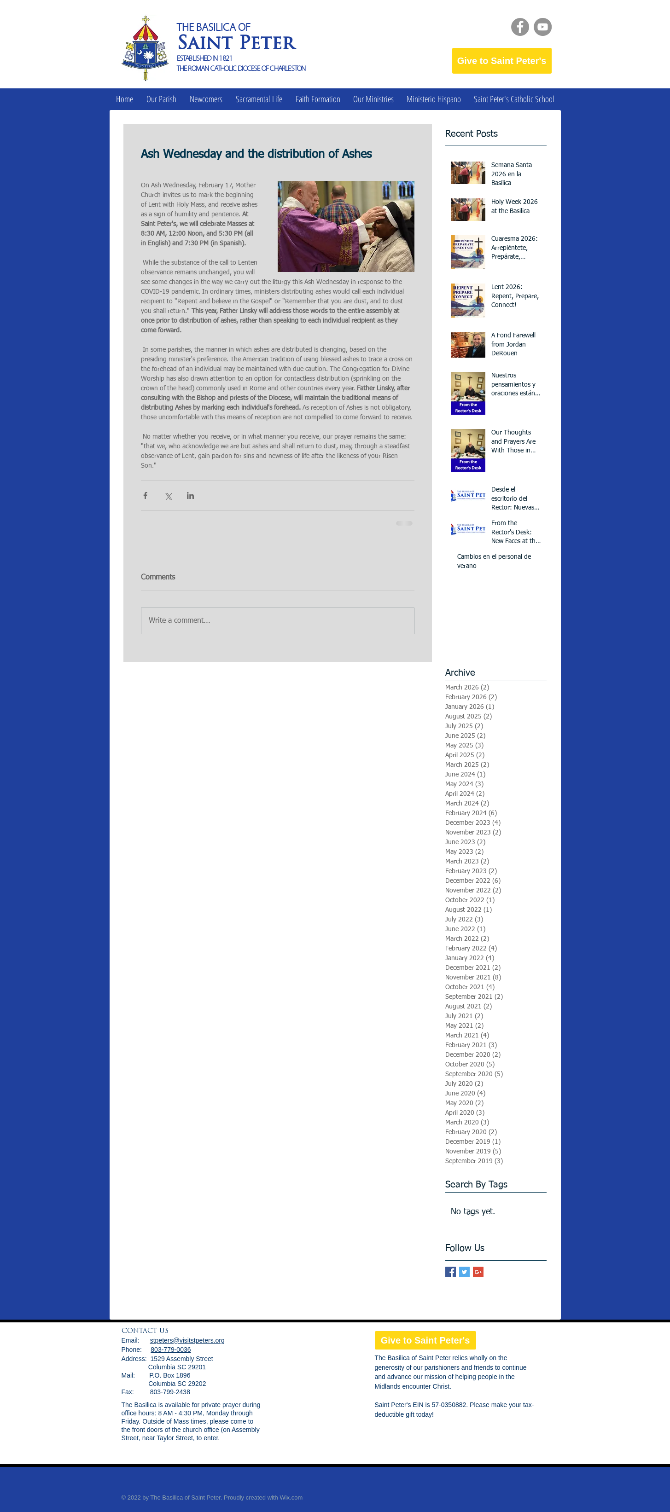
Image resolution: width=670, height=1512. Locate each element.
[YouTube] (543, 27)
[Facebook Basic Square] (450, 1272)
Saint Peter (235, 44)
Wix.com (291, 1497)
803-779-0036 (171, 1349)
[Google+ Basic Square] (478, 1272)
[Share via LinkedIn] (190, 495)
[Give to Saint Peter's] (502, 61)
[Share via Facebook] (145, 495)
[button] (161, 99)
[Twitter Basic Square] (464, 1272)
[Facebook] (520, 27)
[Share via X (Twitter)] (167, 495)
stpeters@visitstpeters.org (187, 1340)
